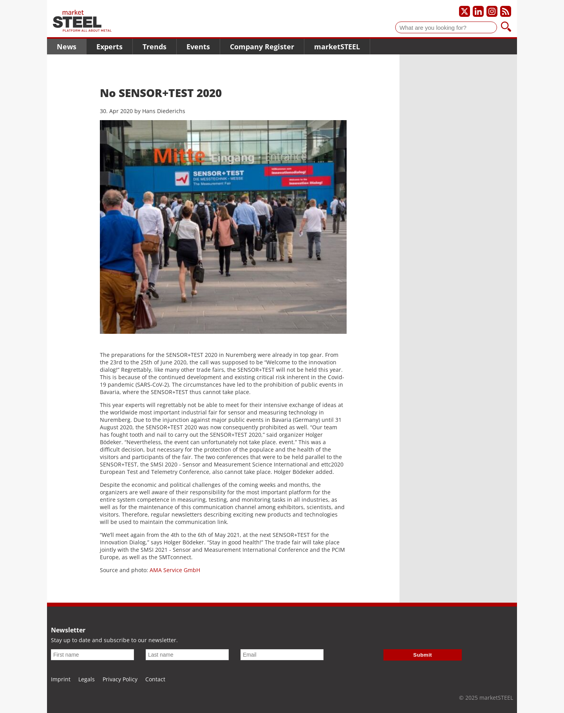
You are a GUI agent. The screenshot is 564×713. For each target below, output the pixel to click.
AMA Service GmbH (175, 570)
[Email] (282, 654)
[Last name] (187, 654)
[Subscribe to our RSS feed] (505, 11)
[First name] (92, 654)
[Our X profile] (464, 11)
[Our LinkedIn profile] (478, 11)
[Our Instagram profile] (491, 11)
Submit (422, 655)
